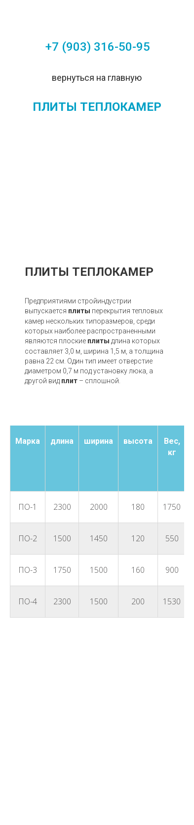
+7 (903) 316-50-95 (97, 47)
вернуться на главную (97, 77)
